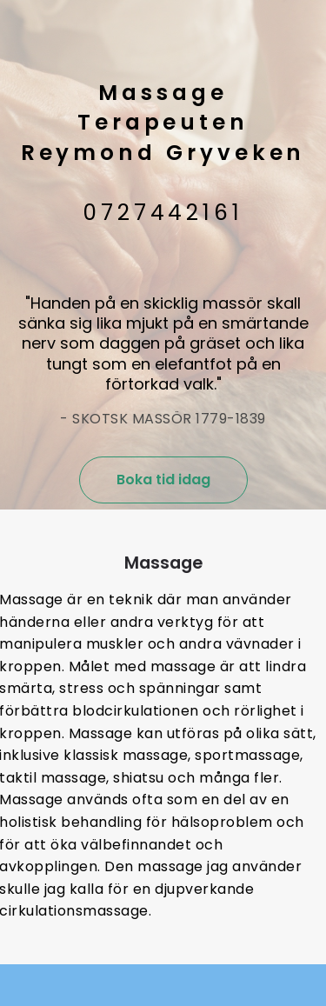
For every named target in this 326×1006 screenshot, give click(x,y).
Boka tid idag (163, 480)
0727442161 (163, 212)
